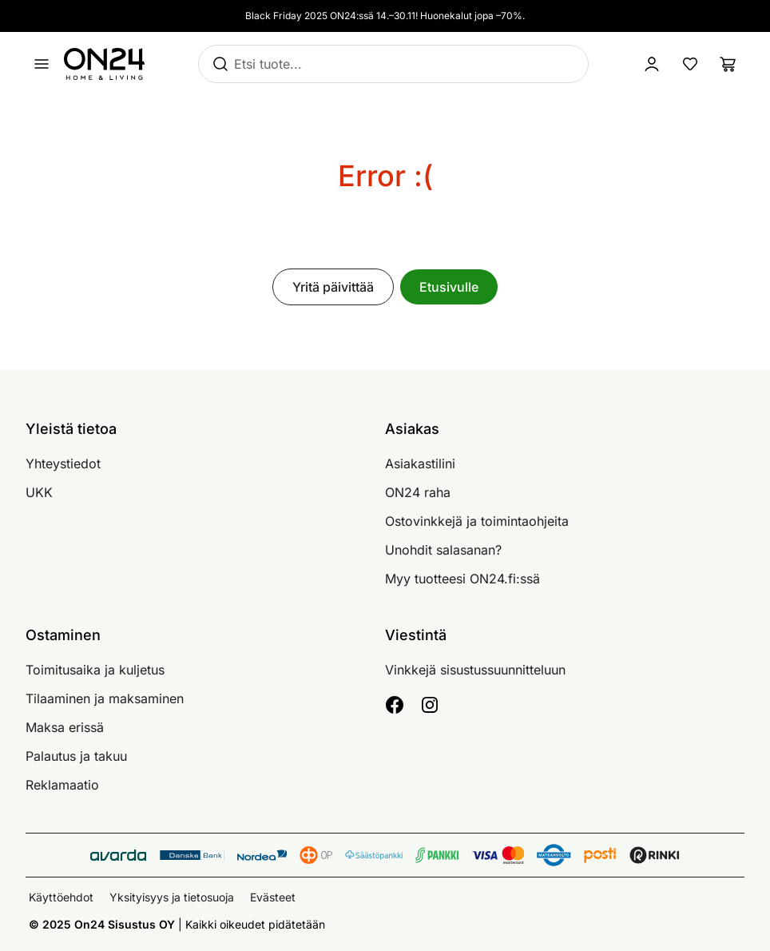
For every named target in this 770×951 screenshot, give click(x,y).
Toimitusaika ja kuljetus (95, 670)
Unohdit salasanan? (443, 550)
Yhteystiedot (63, 464)
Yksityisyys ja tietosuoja (171, 897)
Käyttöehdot (61, 897)
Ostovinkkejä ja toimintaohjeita (477, 521)
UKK (39, 492)
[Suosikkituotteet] (690, 64)
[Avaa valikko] (42, 64)
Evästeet (273, 897)
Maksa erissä (65, 727)
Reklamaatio (62, 785)
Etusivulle (448, 287)
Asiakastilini (420, 464)
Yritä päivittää (333, 287)
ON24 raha (417, 492)
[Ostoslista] (728, 64)
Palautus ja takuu (76, 756)
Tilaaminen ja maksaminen (105, 698)
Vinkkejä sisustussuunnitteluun (475, 670)
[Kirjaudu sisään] (652, 64)
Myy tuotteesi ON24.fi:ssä (462, 579)
